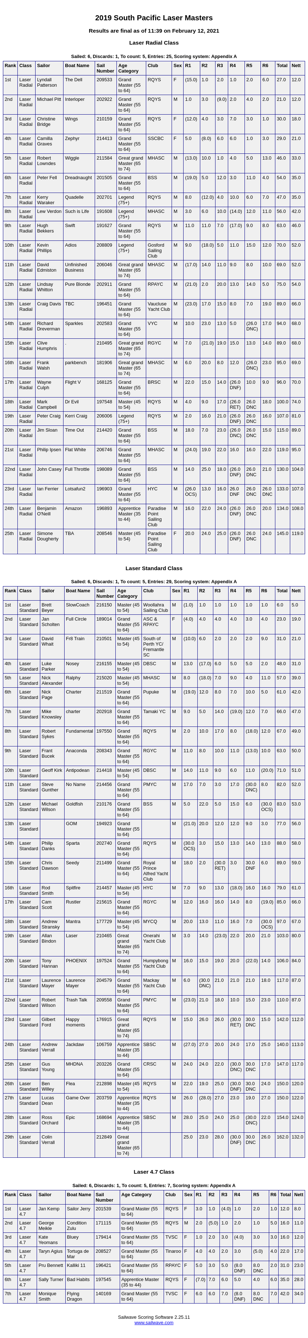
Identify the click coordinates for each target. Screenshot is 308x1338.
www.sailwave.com (154, 1322)
